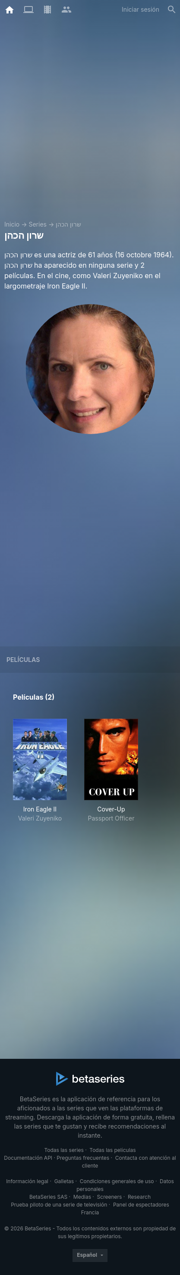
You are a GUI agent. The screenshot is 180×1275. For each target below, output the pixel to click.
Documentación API (28, 1158)
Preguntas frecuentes (83, 1158)
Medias (82, 1197)
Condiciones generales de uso (117, 1181)
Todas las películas (112, 1150)
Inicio (11, 224)
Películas (23, 659)
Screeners (109, 1197)
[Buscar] (172, 9)
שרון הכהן (68, 224)
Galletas (64, 1181)
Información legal (27, 1181)
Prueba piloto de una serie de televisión (59, 1204)
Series (37, 224)
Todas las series (63, 1150)
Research (139, 1197)
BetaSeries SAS (48, 1197)
